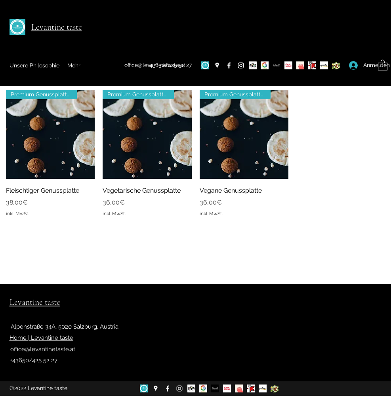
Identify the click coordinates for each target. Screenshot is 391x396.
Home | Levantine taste (41, 337)
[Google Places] (217, 65)
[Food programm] (336, 65)
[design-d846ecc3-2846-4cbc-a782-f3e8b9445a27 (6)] (205, 65)
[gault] (288, 65)
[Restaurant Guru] (312, 65)
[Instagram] (241, 65)
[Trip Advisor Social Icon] (253, 65)
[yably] (324, 65)
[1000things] (300, 65)
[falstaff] (276, 65)
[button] (382, 65)
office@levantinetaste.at (42, 349)
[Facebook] (229, 65)
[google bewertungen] (265, 65)
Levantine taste (56, 27)
